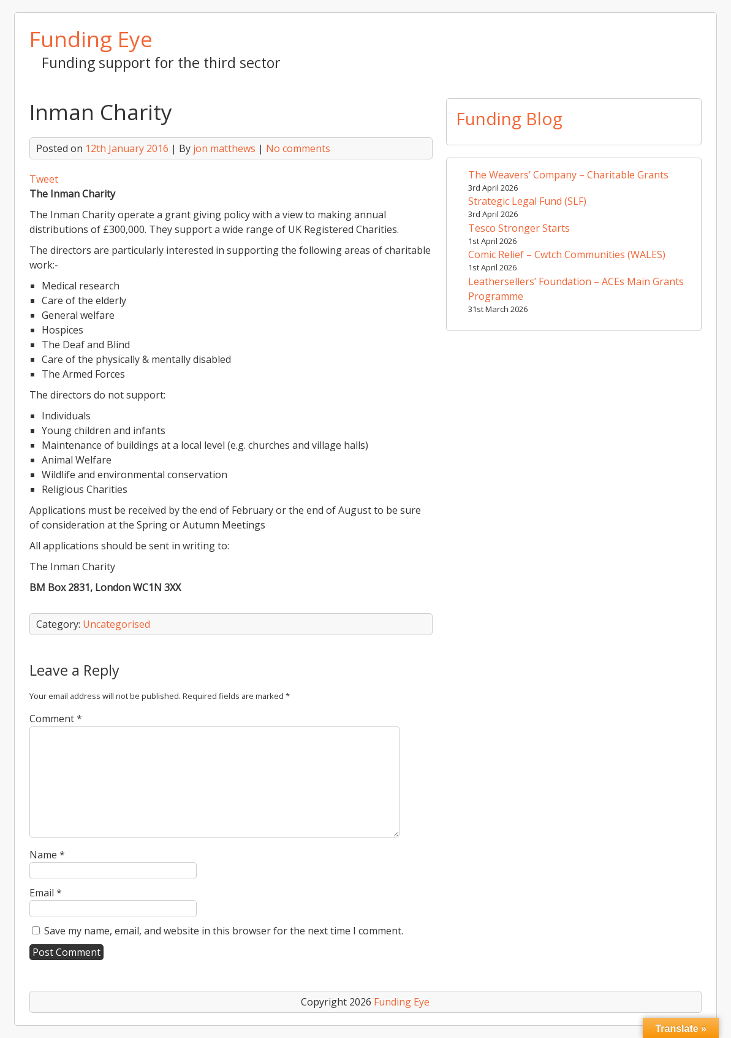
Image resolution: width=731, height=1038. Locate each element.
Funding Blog (509, 118)
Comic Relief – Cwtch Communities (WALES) (566, 254)
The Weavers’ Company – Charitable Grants (568, 174)
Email (45, 892)
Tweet (43, 179)
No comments (298, 148)
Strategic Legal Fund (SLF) (527, 201)
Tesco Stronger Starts (519, 228)
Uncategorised (116, 624)
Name (47, 854)
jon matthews (224, 148)
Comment (55, 718)
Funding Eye (91, 38)
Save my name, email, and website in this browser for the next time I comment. (223, 930)
